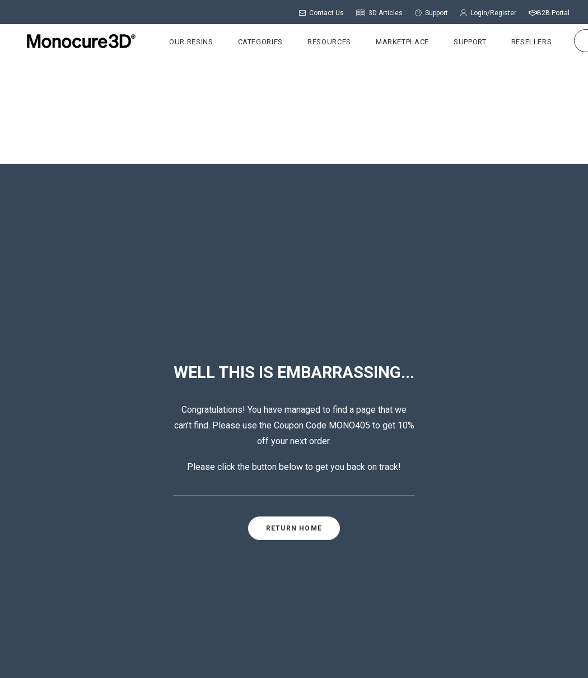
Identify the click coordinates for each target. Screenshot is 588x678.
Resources (319, 42)
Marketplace (392, 42)
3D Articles (379, 13)
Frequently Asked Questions (457, 540)
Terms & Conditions (310, 650)
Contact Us (321, 13)
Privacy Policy (355, 638)
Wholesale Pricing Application (462, 558)
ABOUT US (258, 489)
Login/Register (488, 13)
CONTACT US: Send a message (296, 548)
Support (431, 13)
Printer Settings (434, 523)
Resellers (521, 42)
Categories (250, 42)
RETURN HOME (294, 316)
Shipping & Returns (275, 638)
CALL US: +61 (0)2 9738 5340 (293, 533)
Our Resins (181, 42)
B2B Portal (549, 13)
